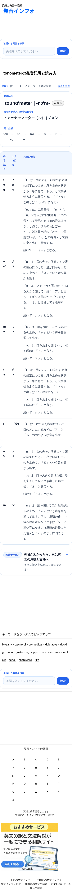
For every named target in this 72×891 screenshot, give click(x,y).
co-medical (35, 644)
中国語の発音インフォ (49, 879)
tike (37, 659)
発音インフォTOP (11, 884)
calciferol (20, 644)
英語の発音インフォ (21, 879)
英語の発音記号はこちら (36, 811)
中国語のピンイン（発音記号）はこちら (36, 815)
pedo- (12, 659)
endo (10, 652)
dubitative (51, 644)
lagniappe (32, 652)
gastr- (19, 652)
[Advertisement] (30, 25)
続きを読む (64, 86)
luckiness (47, 652)
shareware (25, 659)
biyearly (7, 644)
